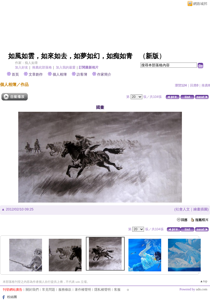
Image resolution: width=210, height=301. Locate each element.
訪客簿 (82, 74)
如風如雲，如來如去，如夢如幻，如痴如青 (70, 56)
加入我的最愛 (66, 67)
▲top (203, 281)
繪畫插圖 (200, 209)
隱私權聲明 (102, 289)
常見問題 (48, 289)
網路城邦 (200, 4)
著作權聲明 (83, 289)
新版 (152, 56)
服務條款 (64, 289)
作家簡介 (104, 74)
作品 (24, 84)
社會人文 (183, 209)
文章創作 (36, 74)
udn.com (201, 289)
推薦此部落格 (42, 67)
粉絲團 (12, 297)
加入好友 (21, 67)
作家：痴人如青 (26, 63)
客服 (117, 289)
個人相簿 (60, 74)
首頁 (15, 74)
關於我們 (32, 289)
